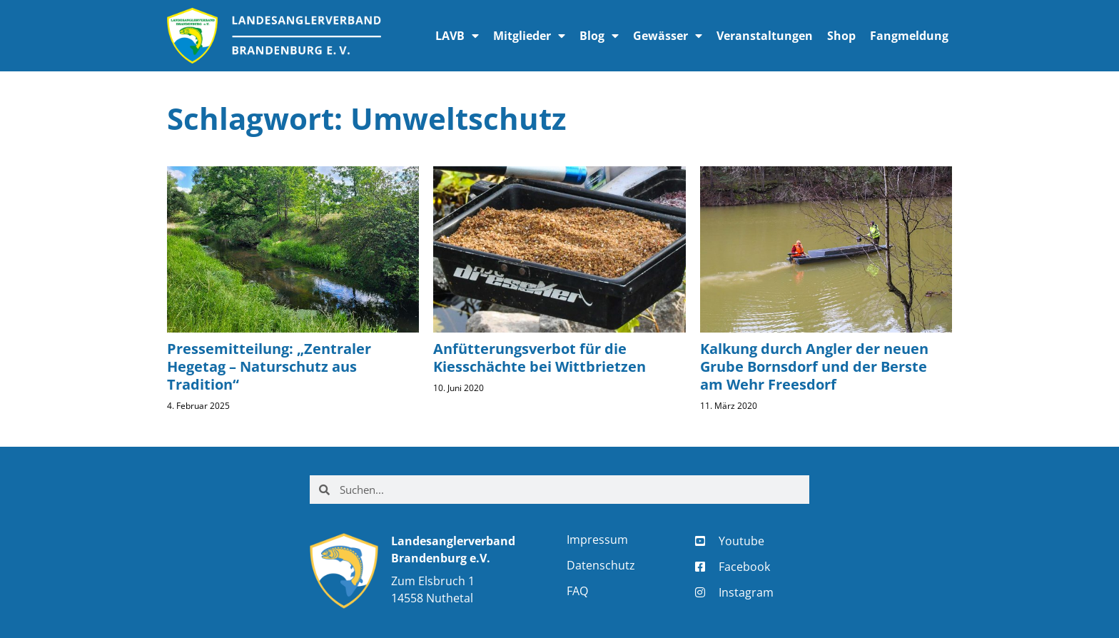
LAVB (457, 36)
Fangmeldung (909, 36)
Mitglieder (529, 36)
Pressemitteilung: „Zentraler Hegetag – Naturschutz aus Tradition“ (269, 366)
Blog (599, 36)
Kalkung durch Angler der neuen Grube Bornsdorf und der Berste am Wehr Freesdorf (814, 366)
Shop (841, 36)
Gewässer (667, 36)
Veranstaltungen (765, 36)
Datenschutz (601, 565)
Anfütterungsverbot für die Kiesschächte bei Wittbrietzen (539, 357)
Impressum (597, 539)
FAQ (577, 591)
